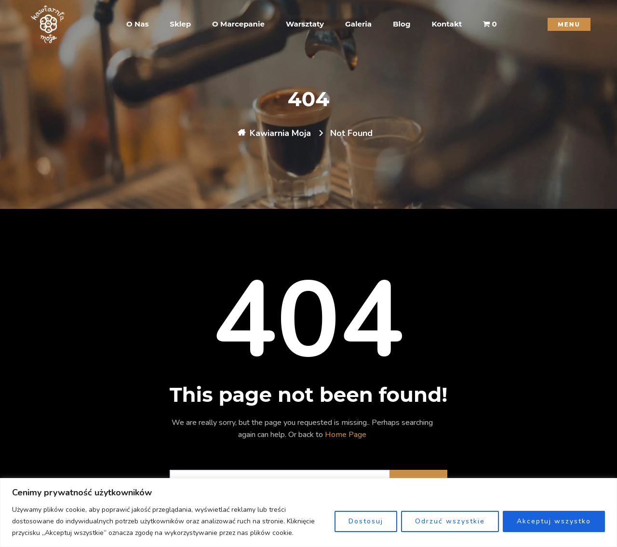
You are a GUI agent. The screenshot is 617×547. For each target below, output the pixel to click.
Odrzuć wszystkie (450, 521)
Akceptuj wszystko (554, 521)
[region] (308, 512)
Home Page (345, 434)
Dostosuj (366, 521)
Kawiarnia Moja (280, 133)
